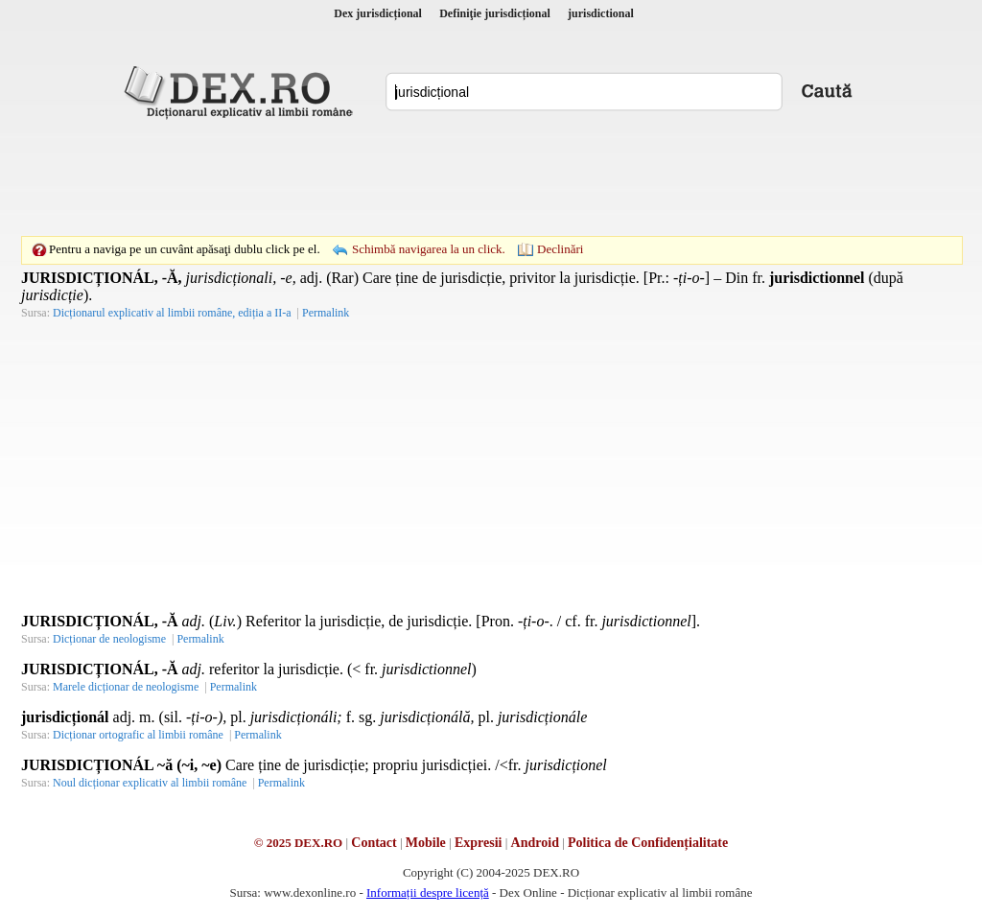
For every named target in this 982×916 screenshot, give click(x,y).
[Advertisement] (491, 177)
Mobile (426, 842)
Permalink (325, 312)
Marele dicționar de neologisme (126, 686)
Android (535, 842)
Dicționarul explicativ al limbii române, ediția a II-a (172, 312)
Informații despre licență (427, 892)
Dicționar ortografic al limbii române (138, 734)
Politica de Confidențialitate (648, 842)
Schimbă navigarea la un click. (428, 249)
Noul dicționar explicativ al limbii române (149, 782)
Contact (373, 842)
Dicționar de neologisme (109, 639)
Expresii (479, 842)
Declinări (560, 249)
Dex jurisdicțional (378, 13)
